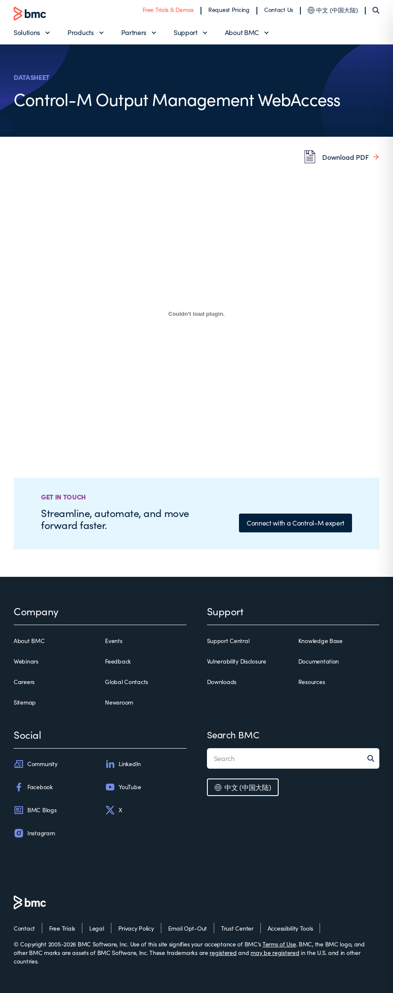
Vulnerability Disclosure (236, 661)
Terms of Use (279, 944)
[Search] (376, 10)
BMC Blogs (35, 810)
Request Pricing (229, 10)
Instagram (34, 833)
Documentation (318, 661)
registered (223, 953)
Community (35, 764)
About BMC (242, 32)
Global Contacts (126, 682)
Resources (311, 682)
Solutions (27, 32)
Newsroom (119, 702)
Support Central (228, 641)
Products (80, 32)
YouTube (123, 787)
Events (113, 641)
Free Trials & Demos (168, 10)
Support (186, 32)
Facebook (33, 787)
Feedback (118, 661)
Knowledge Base (320, 641)
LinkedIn (123, 764)
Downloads (221, 682)
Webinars (26, 661)
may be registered (274, 953)
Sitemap (25, 702)
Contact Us (278, 10)
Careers (24, 682)
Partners (133, 32)
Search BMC (233, 734)
